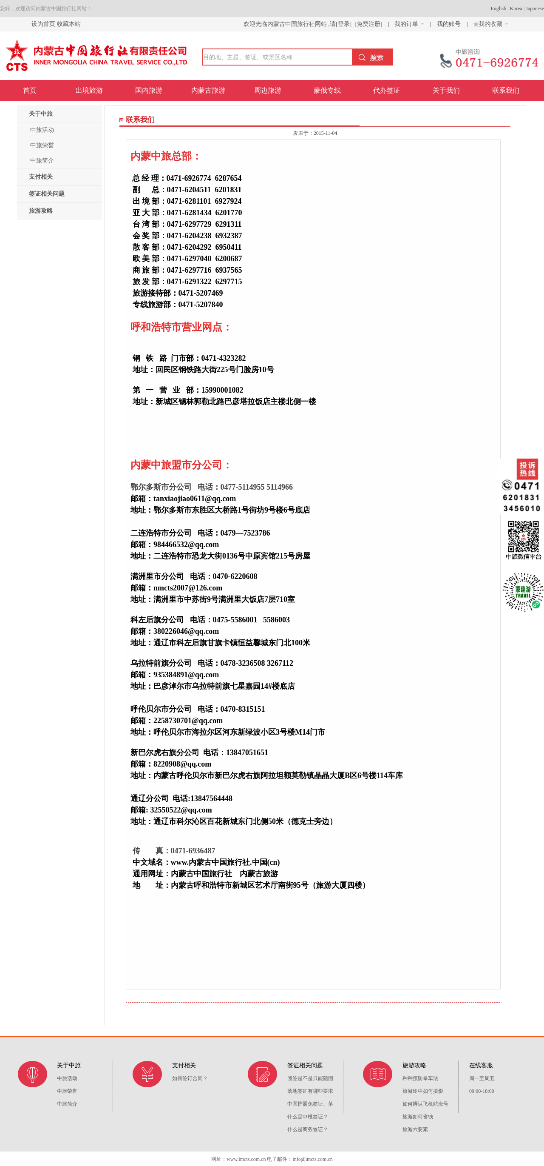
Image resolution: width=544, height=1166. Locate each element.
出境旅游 (89, 90)
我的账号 (449, 24)
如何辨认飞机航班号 (425, 1104)
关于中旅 (41, 114)
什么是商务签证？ (307, 1129)
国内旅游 (148, 90)
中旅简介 (42, 160)
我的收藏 (489, 23)
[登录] (343, 24)
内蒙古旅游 (208, 90)
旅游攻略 (41, 211)
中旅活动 (42, 130)
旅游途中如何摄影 (422, 1091)
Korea (516, 8)
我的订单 (409, 24)
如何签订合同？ (190, 1078)
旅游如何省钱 (417, 1117)
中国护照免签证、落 (310, 1104)
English (499, 8)
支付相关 (41, 177)
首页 (30, 90)
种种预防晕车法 (420, 1078)
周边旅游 (267, 90)
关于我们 (446, 90)
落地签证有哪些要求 (310, 1091)
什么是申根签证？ (307, 1117)
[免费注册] (368, 24)
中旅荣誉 (42, 145)
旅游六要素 (415, 1129)
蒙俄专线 (327, 90)
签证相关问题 (47, 194)
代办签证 (386, 90)
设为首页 (43, 24)
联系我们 (505, 90)
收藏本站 (69, 24)
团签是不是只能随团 (310, 1078)
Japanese (535, 8)
